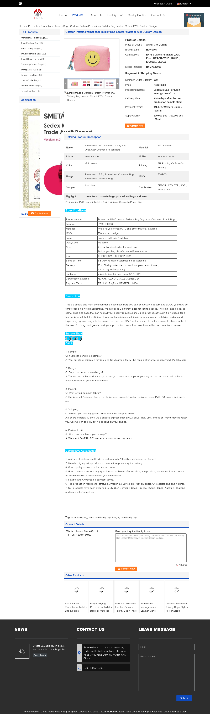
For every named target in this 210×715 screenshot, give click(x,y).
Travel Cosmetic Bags (31, 53)
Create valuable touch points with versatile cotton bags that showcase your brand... (49, 648)
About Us (96, 14)
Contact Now (136, 125)
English (184, 3)
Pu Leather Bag (28, 91)
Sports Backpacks (29, 85)
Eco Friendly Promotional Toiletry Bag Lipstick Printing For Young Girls (76, 610)
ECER (183, 711)
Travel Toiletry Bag (29, 43)
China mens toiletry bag (54, 711)
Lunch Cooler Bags (30, 80)
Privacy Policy (31, 711)
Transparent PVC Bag (31, 69)
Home (63, 14)
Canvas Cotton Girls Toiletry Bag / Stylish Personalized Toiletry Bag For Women (177, 610)
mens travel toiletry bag (100, 517)
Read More (40, 655)
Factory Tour (115, 14)
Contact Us (158, 14)
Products (77, 14)
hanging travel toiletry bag (124, 517)
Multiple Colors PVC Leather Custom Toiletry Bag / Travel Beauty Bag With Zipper (126, 610)
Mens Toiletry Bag (29, 48)
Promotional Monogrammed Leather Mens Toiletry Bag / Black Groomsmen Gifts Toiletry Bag (151, 612)
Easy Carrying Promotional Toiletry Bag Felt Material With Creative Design (101, 610)
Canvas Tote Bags (29, 75)
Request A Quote (163, 3)
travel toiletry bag (79, 517)
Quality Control (137, 14)
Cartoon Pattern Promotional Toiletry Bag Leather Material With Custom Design (91, 96)
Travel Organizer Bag (31, 59)
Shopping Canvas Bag (31, 64)
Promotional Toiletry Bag (54, 26)
